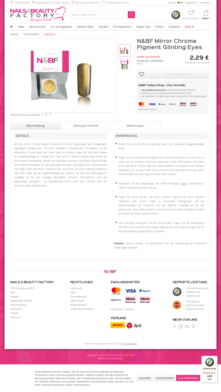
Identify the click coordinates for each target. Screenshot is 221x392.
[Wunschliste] (191, 16)
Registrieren (191, 2)
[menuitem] (102, 15)
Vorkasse (152, 109)
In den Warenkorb (178, 74)
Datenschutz (77, 300)
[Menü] (215, 358)
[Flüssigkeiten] (122, 27)
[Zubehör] (174, 27)
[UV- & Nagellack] (61, 27)
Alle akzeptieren (188, 378)
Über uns (15, 317)
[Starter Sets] (85, 27)
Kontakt (14, 313)
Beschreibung (36, 125)
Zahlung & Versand (85, 125)
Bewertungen (135, 125)
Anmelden (205, 2)
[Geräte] (103, 27)
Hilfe (12, 292)
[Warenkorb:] (206, 16)
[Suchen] (131, 14)
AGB (72, 292)
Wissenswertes (18, 304)
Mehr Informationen (78, 384)
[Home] (12, 27)
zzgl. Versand (202, 63)
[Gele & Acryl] (37, 27)
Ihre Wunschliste (191, 18)
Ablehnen (145, 378)
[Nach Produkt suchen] (102, 14)
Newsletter (16, 309)
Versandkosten (78, 296)
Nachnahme (143, 109)
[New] (21, 27)
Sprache (172, 2)
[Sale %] (188, 27)
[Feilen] (159, 27)
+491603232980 (22, 2)
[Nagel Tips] (143, 27)
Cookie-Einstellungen (81, 309)
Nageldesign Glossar (21, 300)
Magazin (14, 296)
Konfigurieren (165, 378)
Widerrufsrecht (78, 304)
